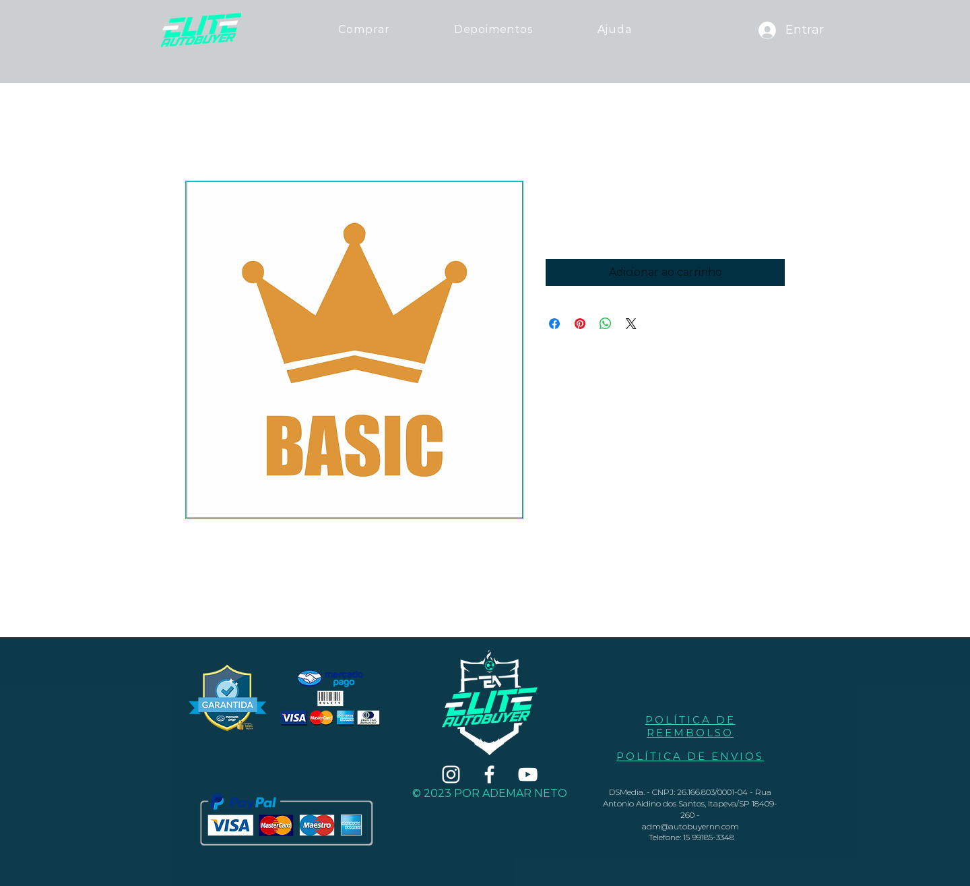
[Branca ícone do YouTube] (528, 774)
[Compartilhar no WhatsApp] (605, 324)
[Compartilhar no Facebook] (554, 324)
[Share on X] (631, 324)
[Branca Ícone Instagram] (451, 774)
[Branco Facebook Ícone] (489, 774)
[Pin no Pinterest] (580, 324)
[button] (614, 29)
